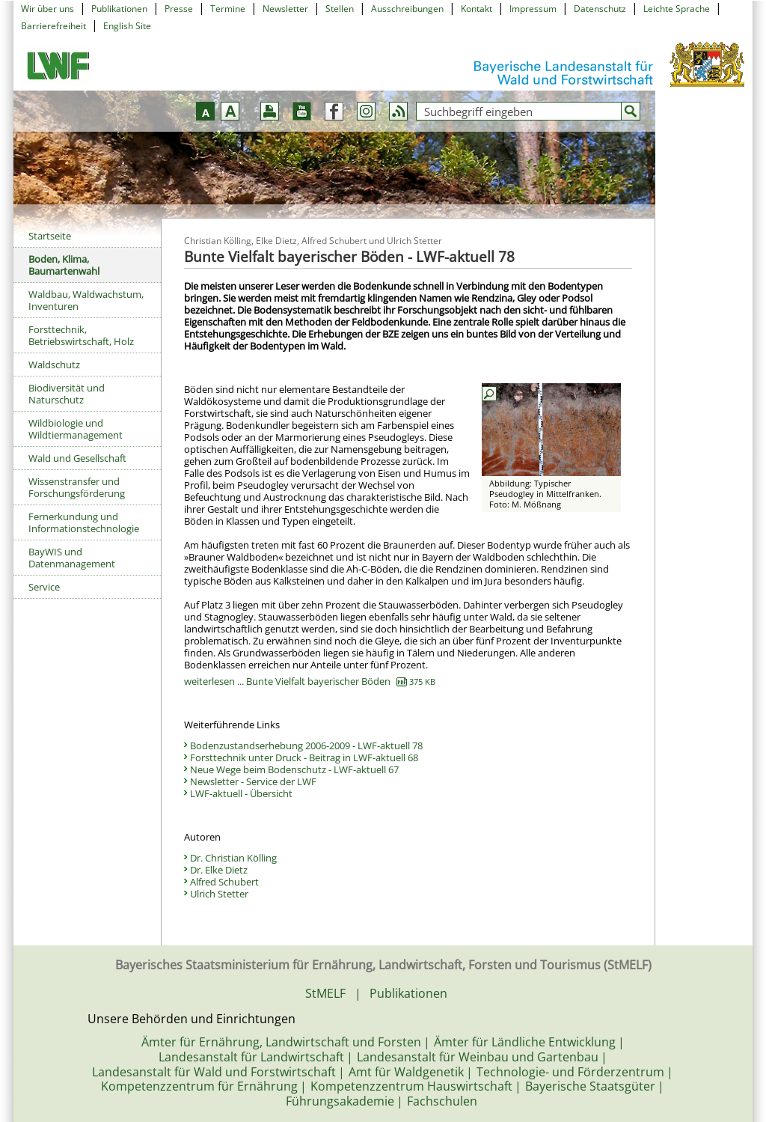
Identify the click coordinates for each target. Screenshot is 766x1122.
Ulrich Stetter (219, 893)
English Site (127, 25)
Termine (227, 8)
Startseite (49, 236)
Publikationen (119, 8)
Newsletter (285, 8)
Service (44, 587)
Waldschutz (54, 364)
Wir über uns (47, 8)
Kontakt (476, 8)
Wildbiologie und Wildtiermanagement (75, 429)
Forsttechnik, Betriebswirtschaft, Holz (81, 335)
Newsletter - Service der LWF (253, 781)
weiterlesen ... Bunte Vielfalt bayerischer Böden (309, 681)
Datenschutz (600, 8)
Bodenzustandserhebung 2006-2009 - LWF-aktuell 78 (306, 745)
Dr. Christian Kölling (233, 858)
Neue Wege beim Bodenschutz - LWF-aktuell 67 (294, 769)
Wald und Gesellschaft (77, 458)
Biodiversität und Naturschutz (66, 393)
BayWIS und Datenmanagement (71, 557)
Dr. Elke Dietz (219, 869)
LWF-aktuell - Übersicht (241, 793)
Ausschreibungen (407, 8)
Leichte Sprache (676, 8)
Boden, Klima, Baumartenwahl (63, 265)
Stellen (339, 8)
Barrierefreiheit (53, 25)
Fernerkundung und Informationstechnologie (83, 522)
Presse (179, 8)
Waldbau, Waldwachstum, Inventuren (86, 300)
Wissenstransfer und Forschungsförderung (76, 487)
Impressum (533, 8)
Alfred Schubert (224, 881)
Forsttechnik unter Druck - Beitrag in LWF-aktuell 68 (304, 757)
